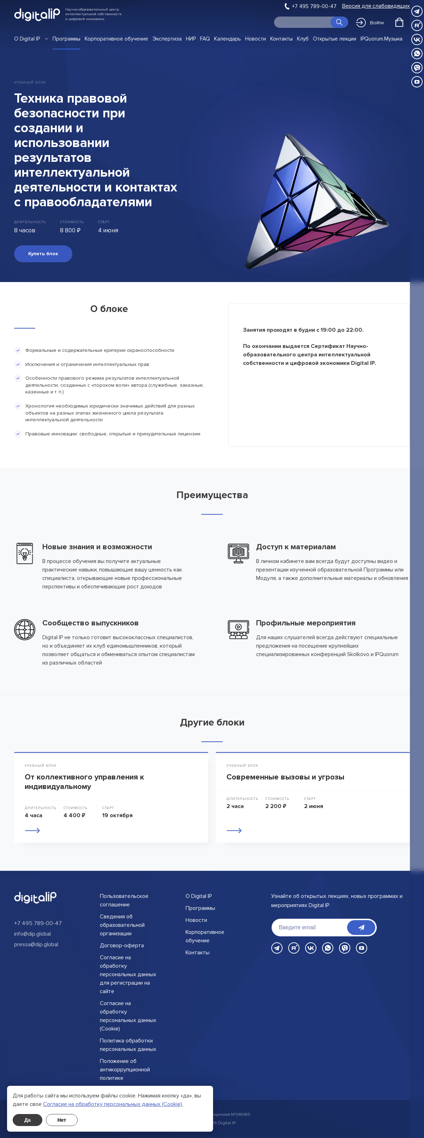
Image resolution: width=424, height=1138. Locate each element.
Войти (370, 22)
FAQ (205, 39)
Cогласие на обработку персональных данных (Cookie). (113, 1104)
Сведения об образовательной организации (122, 925)
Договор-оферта (122, 945)
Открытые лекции (334, 39)
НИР (191, 39)
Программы (66, 39)
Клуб (303, 39)
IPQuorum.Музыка (381, 39)
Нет (61, 1120)
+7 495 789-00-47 (314, 6)
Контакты (281, 39)
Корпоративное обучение (116, 39)
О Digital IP (27, 39)
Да (27, 1120)
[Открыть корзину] (399, 22)
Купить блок (43, 254)
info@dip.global (32, 933)
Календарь (227, 39)
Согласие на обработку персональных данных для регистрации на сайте (128, 974)
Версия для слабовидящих (376, 6)
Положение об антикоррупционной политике (125, 1070)
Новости (255, 39)
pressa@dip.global (36, 944)
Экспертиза (167, 39)
